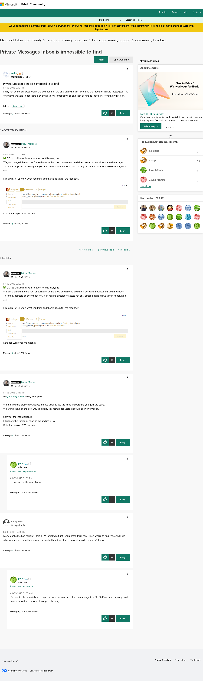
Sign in (175, 12)
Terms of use (181, 660)
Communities (93, 4)
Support (133, 4)
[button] (101, 59)
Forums (52, 4)
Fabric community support (111, 40)
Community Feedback (151, 40)
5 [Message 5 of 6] (19, 492)
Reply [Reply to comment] (122, 230)
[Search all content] (161, 20)
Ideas (79, 4)
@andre (10, 396)
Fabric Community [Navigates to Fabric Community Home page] (33, 4)
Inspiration (66, 4)
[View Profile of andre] (14, 73)
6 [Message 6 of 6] (12, 223)
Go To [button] (195, 12)
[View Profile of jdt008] (21, 463)
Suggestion (18, 106)
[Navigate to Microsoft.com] (8, 4)
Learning (120, 4)
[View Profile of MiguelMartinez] (28, 143)
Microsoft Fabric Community (21, 40)
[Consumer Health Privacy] (41, 671)
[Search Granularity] (110, 20)
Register (163, 12)
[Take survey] (150, 126)
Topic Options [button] (119, 59)
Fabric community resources (66, 40)
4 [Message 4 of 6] (12, 435)
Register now (101, 29)
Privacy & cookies (163, 660)
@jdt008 (19, 396)
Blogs (107, 4)
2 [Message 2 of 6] (12, 550)
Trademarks (195, 660)
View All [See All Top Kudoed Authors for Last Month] (145, 186)
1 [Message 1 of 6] (12, 113)
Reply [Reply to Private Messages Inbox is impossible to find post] (122, 113)
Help (185, 12)
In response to (23, 471)
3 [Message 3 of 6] (19, 611)
